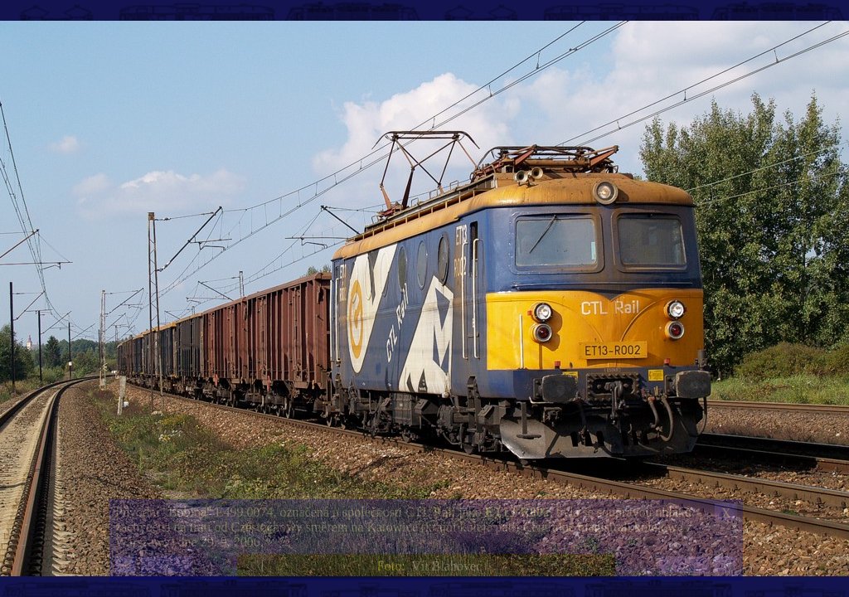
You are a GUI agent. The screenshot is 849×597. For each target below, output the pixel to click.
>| (725, 566)
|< (126, 566)
